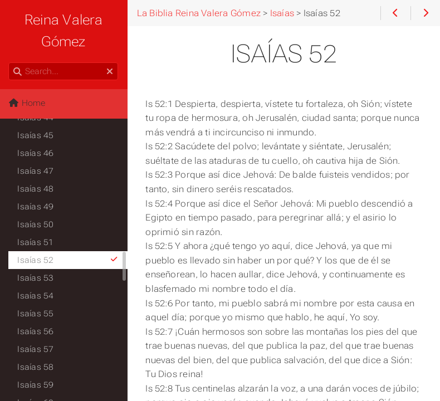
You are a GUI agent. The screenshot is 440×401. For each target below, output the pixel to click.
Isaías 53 (36, 278)
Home (27, 103)
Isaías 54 (36, 296)
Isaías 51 (36, 242)
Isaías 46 (36, 153)
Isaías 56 (36, 331)
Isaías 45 (36, 135)
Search (9, 62)
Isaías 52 (68, 260)
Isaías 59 (36, 385)
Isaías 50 (36, 224)
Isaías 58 (36, 367)
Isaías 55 (36, 314)
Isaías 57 (36, 349)
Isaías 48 (36, 189)
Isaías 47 (36, 171)
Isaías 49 (36, 207)
